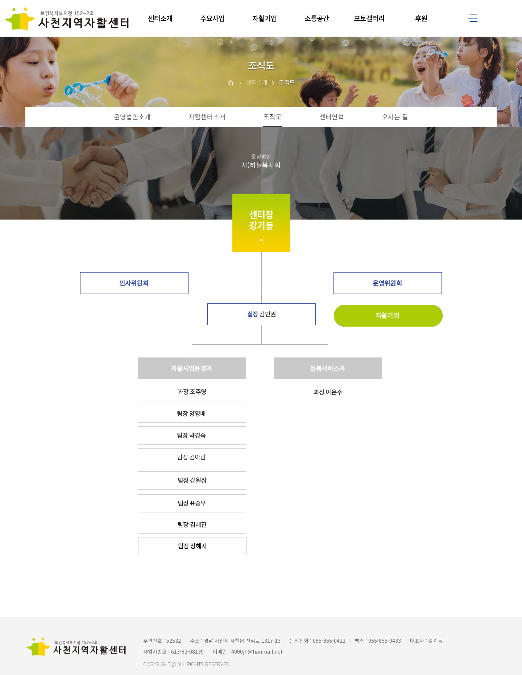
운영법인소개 (132, 116)
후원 (421, 18)
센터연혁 (331, 116)
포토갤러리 (369, 18)
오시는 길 (395, 116)
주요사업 (212, 18)
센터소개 (160, 18)
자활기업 (264, 18)
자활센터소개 (206, 116)
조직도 (272, 116)
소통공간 (316, 18)
